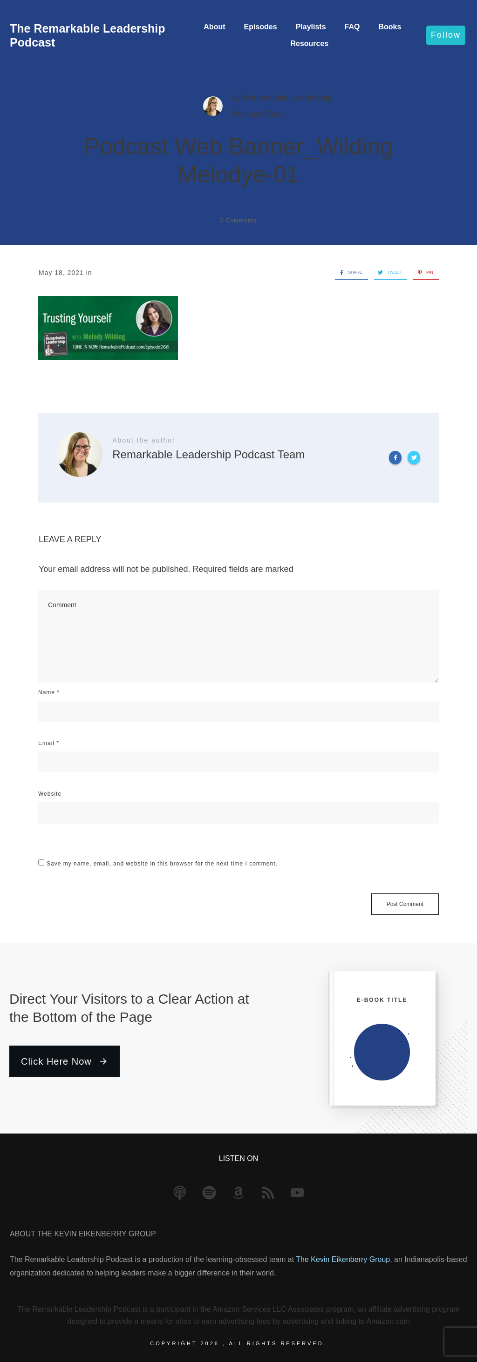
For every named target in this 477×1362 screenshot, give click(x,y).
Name (49, 692)
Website (49, 794)
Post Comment (405, 904)
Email (48, 743)
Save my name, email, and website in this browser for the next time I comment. (162, 863)
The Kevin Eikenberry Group (343, 1259)
